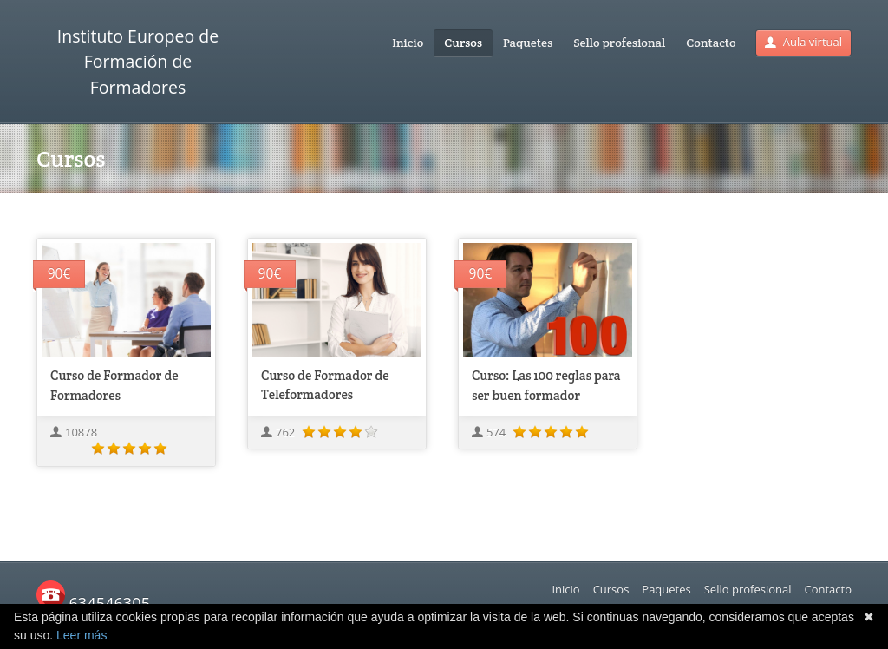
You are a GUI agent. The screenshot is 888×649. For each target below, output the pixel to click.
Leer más (81, 635)
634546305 (93, 603)
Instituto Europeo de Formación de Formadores (138, 61)
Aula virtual (803, 41)
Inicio (407, 42)
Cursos (463, 42)
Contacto (710, 42)
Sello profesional (619, 42)
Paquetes (527, 42)
